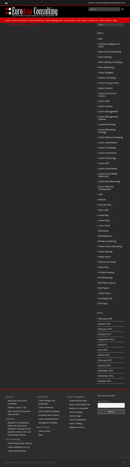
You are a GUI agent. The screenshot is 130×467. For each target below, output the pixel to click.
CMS (100, 194)
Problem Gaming (106, 272)
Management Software (48, 422)
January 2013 (104, 365)
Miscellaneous (105, 236)
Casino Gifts (104, 101)
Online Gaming (105, 251)
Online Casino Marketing (110, 246)
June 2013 (103, 349)
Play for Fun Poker (107, 262)
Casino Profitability (107, 147)
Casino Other (70, 20)
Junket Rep (103, 215)
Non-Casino (82, 20)
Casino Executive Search (48, 419)
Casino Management (54, 20)
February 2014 (105, 329)
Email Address (103, 401)
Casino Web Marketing (109, 181)
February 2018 (105, 318)
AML (100, 39)
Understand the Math (78, 400)
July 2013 (102, 344)
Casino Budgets (105, 72)
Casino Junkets (105, 106)
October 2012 (104, 381)
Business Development (78, 408)
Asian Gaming (104, 57)
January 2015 (104, 323)
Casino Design (75, 416)
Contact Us (93, 20)
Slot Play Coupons (107, 282)
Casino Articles (105, 20)
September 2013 (106, 339)
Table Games (104, 293)
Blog (115, 20)
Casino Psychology (107, 158)
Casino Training (75, 423)
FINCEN (102, 199)
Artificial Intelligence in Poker (109, 45)
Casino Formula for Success (107, 94)
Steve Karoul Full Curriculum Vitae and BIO (19, 413)
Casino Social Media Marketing (107, 175)
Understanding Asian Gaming (19, 443)
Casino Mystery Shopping (110, 137)
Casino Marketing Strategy (106, 130)
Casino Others (42, 396)
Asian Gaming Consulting (110, 62)
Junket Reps (104, 220)
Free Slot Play (104, 205)
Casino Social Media (107, 168)
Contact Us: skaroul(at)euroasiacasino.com (106, 2)
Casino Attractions (46, 407)
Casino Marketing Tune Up (18, 447)
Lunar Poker (104, 225)
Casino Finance (105, 88)
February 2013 (105, 360)
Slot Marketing (105, 277)
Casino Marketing (36, 20)
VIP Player (103, 303)
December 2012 (105, 370)
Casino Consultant (20, 20)
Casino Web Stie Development (106, 187)
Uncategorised (105, 298)
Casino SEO (103, 163)
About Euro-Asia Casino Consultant (17, 402)
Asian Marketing (106, 67)
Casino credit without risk (79, 404)
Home (8, 20)
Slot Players (103, 288)
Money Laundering (107, 241)
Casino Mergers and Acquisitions (46, 402)
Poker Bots (103, 267)
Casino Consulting (107, 77)
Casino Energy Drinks (108, 83)
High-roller (103, 210)
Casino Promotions (107, 153)
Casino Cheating (76, 412)
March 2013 (103, 355)
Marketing (103, 231)
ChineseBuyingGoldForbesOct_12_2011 (23, 24)
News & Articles (43, 427)
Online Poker (104, 256)
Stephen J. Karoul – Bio (17, 407)
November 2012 (105, 375)
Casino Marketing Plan (17, 451)
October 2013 (104, 334)
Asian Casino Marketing (109, 51)
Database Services (76, 427)
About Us (9, 396)
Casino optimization (107, 142)
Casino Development (77, 419)
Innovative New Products (48, 415)
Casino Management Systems (108, 117)
